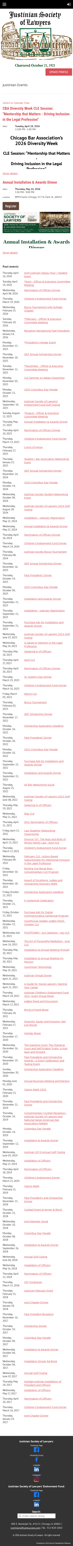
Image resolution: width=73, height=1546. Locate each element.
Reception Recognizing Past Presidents (47, 330)
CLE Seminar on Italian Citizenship (44, 377)
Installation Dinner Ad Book (40, 1361)
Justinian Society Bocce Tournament (45, 551)
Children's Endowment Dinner (42, 1177)
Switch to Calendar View (16, 103)
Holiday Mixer (32, 1033)
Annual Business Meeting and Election (47, 1081)
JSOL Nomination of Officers (41, 822)
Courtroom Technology (38, 967)
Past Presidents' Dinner (38, 575)
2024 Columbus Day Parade (41, 482)
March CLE (30, 693)
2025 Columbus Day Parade (41, 389)
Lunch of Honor (33, 447)
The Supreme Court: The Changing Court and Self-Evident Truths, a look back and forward (45, 1048)
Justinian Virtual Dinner (38, 975)
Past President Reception (39, 1314)
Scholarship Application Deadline (43, 725)
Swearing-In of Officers (37, 651)
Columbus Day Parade (37, 1128)
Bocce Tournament (35, 702)
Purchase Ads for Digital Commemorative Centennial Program (46, 913)
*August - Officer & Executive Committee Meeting (41, 414)
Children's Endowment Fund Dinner (45, 298)
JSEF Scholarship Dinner (38, 714)
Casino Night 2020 (35, 1089)
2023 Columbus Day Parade (41, 587)
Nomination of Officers (38, 1169)
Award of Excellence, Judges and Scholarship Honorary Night (43, 881)
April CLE (29, 660)
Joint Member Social (36, 1221)
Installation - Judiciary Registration (44, 517)
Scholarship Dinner (35, 1326)
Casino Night (31, 1186)
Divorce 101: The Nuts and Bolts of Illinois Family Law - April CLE (45, 840)
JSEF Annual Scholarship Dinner (43, 354)
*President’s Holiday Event (40, 342)
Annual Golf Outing (35, 1256)
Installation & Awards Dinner (41, 1140)
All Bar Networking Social (39, 784)
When (5, 126)
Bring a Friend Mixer (36, 1009)
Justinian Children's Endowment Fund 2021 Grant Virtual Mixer (46, 994)
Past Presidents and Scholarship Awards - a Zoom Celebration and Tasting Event (44, 1060)
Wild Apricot (49, 1543)
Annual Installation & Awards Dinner (30, 182)
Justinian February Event (38, 1290)
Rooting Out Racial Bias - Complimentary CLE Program (41, 870)
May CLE (29, 813)
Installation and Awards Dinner (42, 598)
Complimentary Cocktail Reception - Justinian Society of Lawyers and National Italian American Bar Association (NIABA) (45, 1118)
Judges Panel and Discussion (41, 1001)
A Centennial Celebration (39, 900)
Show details (10, 173)
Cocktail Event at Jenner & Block (43, 1209)
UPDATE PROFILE (58, 72)
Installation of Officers (37, 1160)
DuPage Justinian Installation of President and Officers (42, 1383)
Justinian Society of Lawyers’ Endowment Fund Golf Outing (42, 402)
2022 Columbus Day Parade (41, 749)
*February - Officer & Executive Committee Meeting (42, 320)
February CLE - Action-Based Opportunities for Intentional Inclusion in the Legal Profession (47, 860)
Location (6, 197)
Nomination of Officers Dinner (42, 290)
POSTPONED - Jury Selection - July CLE (46, 932)
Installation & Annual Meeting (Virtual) (46, 949)
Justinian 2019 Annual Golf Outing (44, 1152)
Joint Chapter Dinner (36, 1302)
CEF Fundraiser (33, 1282)
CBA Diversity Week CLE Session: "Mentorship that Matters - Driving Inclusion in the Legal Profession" (36, 114)
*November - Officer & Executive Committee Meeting (43, 367)
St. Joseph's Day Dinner (38, 676)
